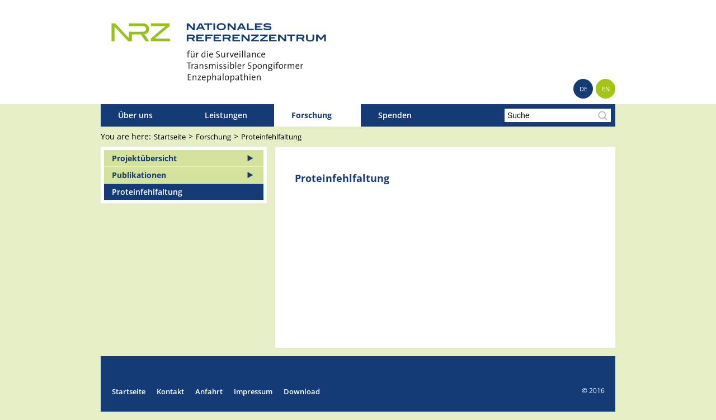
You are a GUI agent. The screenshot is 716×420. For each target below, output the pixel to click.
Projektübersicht (144, 158)
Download (302, 391)
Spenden (395, 115)
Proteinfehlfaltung (271, 137)
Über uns (135, 115)
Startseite (170, 137)
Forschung (311, 115)
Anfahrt (209, 391)
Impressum (253, 391)
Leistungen (226, 115)
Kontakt (170, 391)
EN (606, 89)
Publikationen (139, 175)
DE (583, 89)
